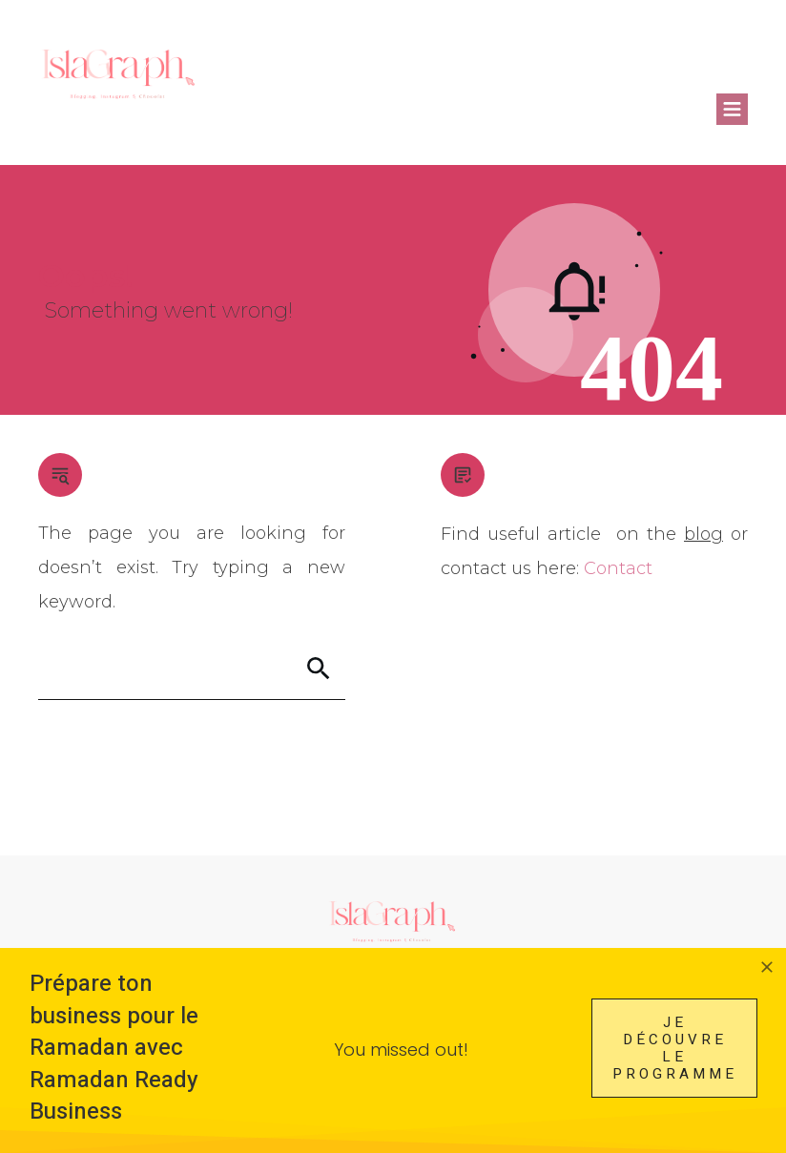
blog (703, 534)
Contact (618, 568)
